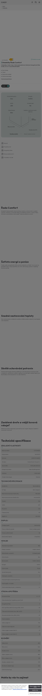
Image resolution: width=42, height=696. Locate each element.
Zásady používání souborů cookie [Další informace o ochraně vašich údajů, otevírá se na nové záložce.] (20, 689)
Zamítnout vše (35, 690)
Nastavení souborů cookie (35, 693)
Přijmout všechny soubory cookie (35, 687)
